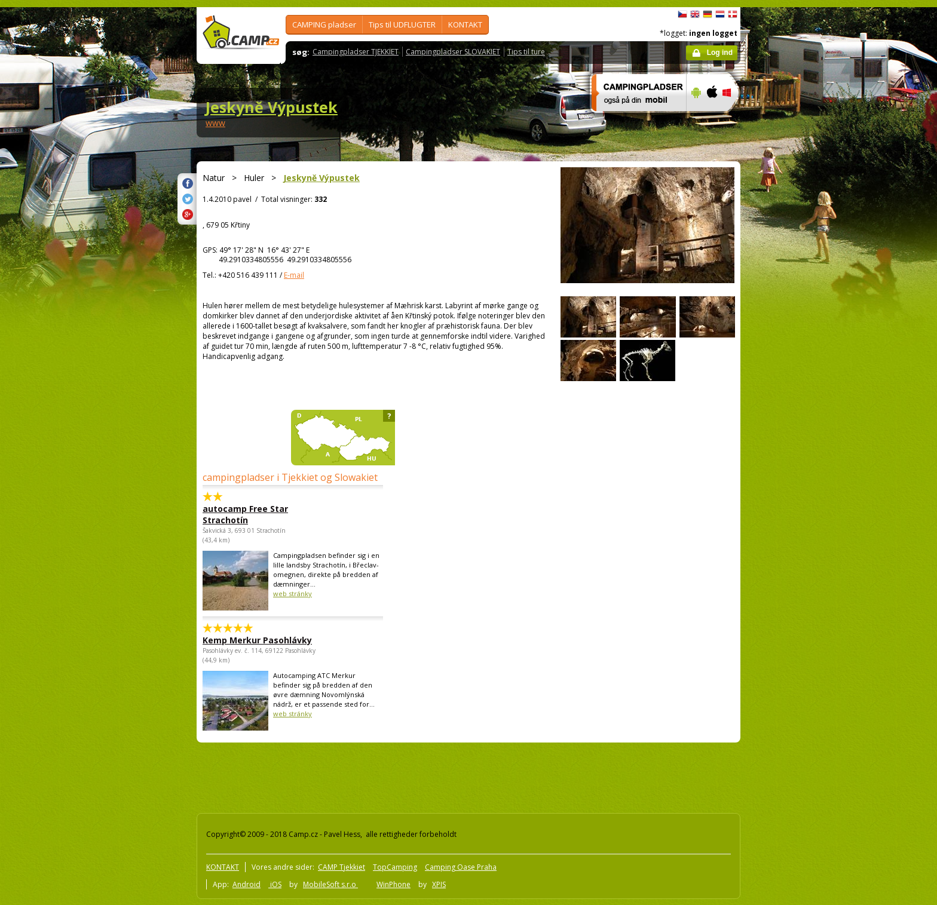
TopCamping (395, 867)
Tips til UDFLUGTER (402, 24)
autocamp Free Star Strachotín (245, 514)
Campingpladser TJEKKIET (356, 52)
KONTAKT (465, 24)
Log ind (720, 52)
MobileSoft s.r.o (330, 884)
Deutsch (707, 14)
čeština (682, 14)
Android (246, 884)
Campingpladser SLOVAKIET (453, 52)
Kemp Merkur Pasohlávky (257, 640)
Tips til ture (526, 52)
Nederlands (720, 14)
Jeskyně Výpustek (272, 107)
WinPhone (393, 884)
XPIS (439, 884)
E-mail (294, 275)
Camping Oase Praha (461, 867)
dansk (732, 14)
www (215, 122)
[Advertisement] (790, 366)
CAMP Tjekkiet (341, 867)
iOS (274, 884)
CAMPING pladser (324, 24)
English (695, 14)
